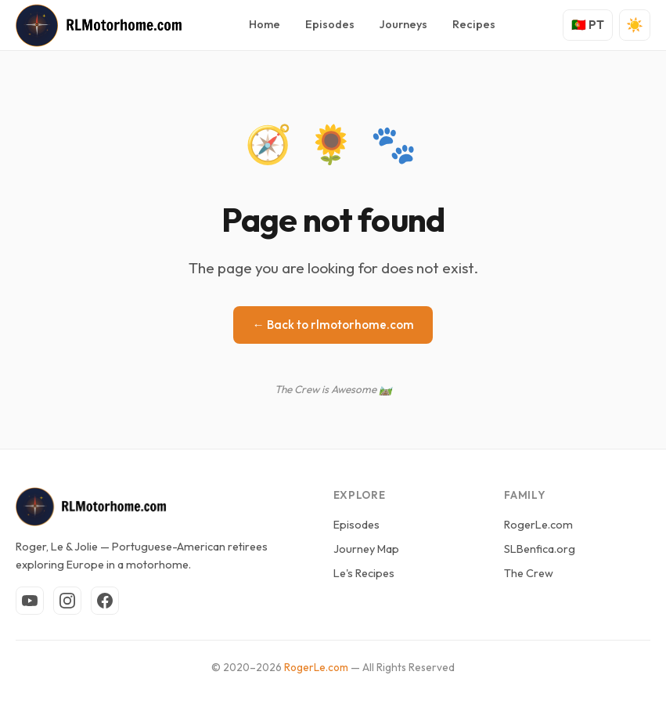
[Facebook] (105, 601)
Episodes (330, 24)
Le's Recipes (363, 573)
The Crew (528, 573)
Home (264, 24)
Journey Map (366, 549)
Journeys (403, 24)
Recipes (473, 24)
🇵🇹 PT (587, 24)
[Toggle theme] (634, 25)
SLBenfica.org (539, 549)
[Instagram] (67, 601)
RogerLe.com (538, 525)
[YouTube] (30, 601)
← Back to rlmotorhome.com (332, 324)
